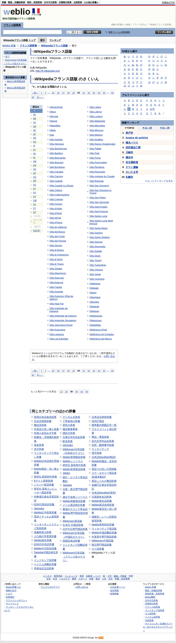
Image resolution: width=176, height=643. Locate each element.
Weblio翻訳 (150, 597)
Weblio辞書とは (13, 587)
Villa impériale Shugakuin (62, 320)
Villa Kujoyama (57, 329)
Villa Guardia (56, 291)
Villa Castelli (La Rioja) (61, 185)
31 (84, 93)
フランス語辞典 (12, 25)
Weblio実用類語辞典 (74, 457)
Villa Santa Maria (98, 228)
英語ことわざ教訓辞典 (104, 481)
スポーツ (82, 579)
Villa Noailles (96, 139)
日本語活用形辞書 (102, 417)
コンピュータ (71, 576)
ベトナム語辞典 (152, 617)
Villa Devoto (55, 245)
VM (34, 161)
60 (33, 97)
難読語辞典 (40, 425)
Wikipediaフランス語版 (54, 45)
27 (63, 93)
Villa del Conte (57, 236)
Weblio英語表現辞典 (103, 504)
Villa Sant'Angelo (98, 206)
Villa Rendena (96, 167)
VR (34, 181)
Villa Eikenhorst (57, 273)
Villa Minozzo (96, 130)
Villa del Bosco (57, 231)
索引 (42, 40)
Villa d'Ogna (55, 222)
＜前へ (35, 93)
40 (76, 391)
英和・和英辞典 (34, 2)
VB (34, 118)
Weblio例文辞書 (43, 540)
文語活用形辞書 (42, 421)
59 (112, 93)
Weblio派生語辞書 (102, 500)
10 (61, 391)
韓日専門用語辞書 (102, 544)
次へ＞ (40, 97)
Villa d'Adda (55, 208)
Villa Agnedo (56, 139)
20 (66, 391)
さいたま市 (132, 172)
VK (34, 153)
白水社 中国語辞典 (73, 525)
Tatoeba (67, 485)
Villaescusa (95, 320)
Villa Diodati (55, 268)
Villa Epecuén (56, 278)
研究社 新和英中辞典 (74, 465)
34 (99, 93)
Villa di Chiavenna (59, 254)
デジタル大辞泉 (71, 417)
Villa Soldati (95, 251)
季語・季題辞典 (100, 437)
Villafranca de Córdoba (101, 334)
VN (34, 165)
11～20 (147, 127)
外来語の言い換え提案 (46, 429)
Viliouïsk (53, 116)
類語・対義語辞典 (16, 2)
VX (34, 204)
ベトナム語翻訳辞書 (45, 564)
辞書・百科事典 (122, 579)
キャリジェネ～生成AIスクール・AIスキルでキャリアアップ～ (158, 626)
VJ (34, 150)
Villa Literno (95, 111)
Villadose (94, 311)
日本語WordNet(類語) (104, 457)
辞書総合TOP (168, 2)
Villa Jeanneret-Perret (61, 325)
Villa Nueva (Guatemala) (102, 144)
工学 (109, 576)
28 (68, 93)
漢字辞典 (97, 453)
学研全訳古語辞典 (44, 568)
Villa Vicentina (96, 279)
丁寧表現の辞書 (71, 421)
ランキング (55, 40)
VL (34, 157)
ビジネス (47, 576)
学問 (131, 576)
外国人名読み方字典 (45, 433)
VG (34, 138)
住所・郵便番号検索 (103, 445)
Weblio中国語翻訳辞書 (104, 532)
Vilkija (52, 130)
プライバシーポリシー (16, 600)
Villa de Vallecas (58, 227)
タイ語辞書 (98, 548)
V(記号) (36, 230)
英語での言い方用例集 (104, 469)
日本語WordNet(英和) (104, 492)
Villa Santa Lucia (98, 216)
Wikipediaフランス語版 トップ (19, 40)
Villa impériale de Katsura (63, 315)
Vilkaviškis (55, 125)
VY (34, 208)
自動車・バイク (93, 576)
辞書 (4, 2)
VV (34, 196)
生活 (55, 579)
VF (34, 134)
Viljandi (53, 121)
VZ (34, 212)
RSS (101, 638)
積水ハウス (132, 142)
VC (34, 122)
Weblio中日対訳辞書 (45, 548)
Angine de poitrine (137, 137)
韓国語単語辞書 (71, 540)
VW (35, 200)
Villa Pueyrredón (98, 162)
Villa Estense (56, 282)
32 (89, 93)
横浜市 (129, 157)
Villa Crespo (55, 204)
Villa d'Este (55, 218)
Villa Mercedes (97, 125)
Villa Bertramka (57, 158)
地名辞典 (39, 445)
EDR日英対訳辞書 (44, 504)
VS (34, 185)
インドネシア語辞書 (45, 560)
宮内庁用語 (98, 421)
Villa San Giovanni (99, 185)
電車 (82, 576)
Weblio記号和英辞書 (45, 512)
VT (34, 189)
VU (34, 192)
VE (34, 130)
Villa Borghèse (57, 167)
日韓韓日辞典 (65, 2)
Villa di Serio (56, 259)
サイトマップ (12, 603)
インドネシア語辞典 (154, 610)
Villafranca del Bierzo (100, 338)
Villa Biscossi (56, 162)
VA (34, 114)
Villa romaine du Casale (102, 176)
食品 (98, 579)
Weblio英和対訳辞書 (103, 524)
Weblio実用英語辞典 (74, 469)
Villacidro (94, 302)
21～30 (165, 127)
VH (34, 142)
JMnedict (39, 508)
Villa (51, 135)
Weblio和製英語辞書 (74, 501)
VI (34, 146)
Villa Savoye (96, 242)
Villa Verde (95, 274)
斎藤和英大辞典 (42, 532)
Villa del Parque (57, 241)
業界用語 (58, 576)
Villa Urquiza (96, 269)
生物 (91, 579)
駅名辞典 (68, 441)
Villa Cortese (56, 199)
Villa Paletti (95, 148)
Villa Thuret (95, 260)
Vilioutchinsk (56, 107)
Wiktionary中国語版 (103, 540)
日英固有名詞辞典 (102, 496)
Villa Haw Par (56, 303)
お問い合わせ (81, 587)
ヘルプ (9, 593)
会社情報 (114, 590)
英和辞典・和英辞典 (154, 593)
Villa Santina (96, 232)
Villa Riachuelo (97, 171)
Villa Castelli (55, 181)
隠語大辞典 (69, 433)
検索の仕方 (11, 590)
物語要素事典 (70, 429)
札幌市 (129, 177)
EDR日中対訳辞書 (44, 544)
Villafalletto (95, 325)
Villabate (93, 288)
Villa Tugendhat (97, 265)
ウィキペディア (100, 449)
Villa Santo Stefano (99, 237)
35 (104, 93)
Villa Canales (56, 171)
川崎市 (129, 152)
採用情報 (114, 593)
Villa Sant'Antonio (98, 211)
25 (53, 93)
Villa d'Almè (55, 213)
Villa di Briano (56, 250)
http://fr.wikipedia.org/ (48, 70)
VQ (34, 177)
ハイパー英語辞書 (44, 484)
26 (58, 93)
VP (34, 173)
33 (94, 93)
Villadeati (94, 306)
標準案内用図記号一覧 (104, 425)
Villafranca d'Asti (98, 329)
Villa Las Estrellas (58, 338)
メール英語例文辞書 (74, 505)
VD (34, 126)
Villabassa (94, 283)
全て (7, 56)
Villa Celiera (55, 190)
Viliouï (52, 111)
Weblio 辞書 (9, 45)
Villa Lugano (96, 116)
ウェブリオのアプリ (50, 587)
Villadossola (95, 315)
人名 (104, 579)
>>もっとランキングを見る (159, 181)
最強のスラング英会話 (75, 509)
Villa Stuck (95, 255)
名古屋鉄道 (132, 162)
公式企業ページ (117, 587)
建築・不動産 (120, 576)
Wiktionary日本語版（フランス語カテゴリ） (74, 556)
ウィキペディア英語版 (104, 528)
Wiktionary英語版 (72, 521)
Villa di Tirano (56, 264)
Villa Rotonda (96, 181)
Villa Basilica (56, 153)
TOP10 (129, 128)
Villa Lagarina (56, 334)
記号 (152, 109)
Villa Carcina (56, 176)
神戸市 (129, 132)
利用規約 (10, 597)
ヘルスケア (64, 579)
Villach (92, 292)
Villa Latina (95, 107)
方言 (110, 579)
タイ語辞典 (150, 613)
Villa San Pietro (97, 197)
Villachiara (94, 297)
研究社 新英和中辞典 (45, 476)
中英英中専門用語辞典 (104, 536)
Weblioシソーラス (73, 461)
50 (81, 391)
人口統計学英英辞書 (45, 536)
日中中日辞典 (50, 2)
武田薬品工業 (133, 147)
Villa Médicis (96, 135)
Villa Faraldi (55, 287)
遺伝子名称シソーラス (75, 497)
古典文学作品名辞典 (74, 437)
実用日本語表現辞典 (45, 417)
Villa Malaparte (97, 121)
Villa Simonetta (97, 246)
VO (34, 169)
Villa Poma (95, 158)
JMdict (66, 473)
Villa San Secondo (99, 202)
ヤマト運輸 (132, 167)
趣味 (74, 579)
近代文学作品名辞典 (103, 441)
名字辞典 (39, 449)
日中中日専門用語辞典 (75, 529)
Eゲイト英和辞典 (43, 480)
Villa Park (94, 153)
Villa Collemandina (59, 194)
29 (73, 93)
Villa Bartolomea (58, 148)
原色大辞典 (69, 425)
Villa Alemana (56, 144)
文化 (48, 579)
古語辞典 (77, 2)
